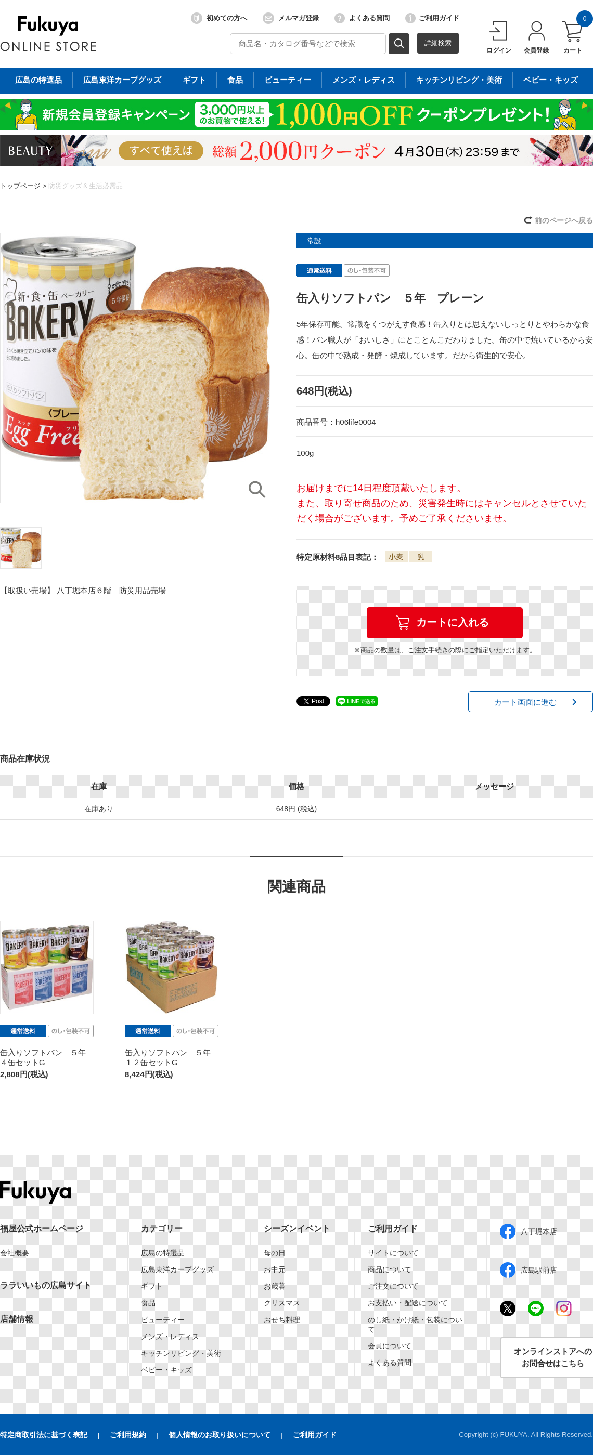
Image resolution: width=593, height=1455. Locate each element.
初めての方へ (219, 18)
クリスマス (282, 1303)
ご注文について (393, 1286)
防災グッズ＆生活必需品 (85, 186)
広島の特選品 (163, 1253)
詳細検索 (438, 43)
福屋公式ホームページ (41, 1228)
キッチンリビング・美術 (181, 1353)
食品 (148, 1303)
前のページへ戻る (564, 220)
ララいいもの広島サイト (46, 1285)
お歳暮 (275, 1286)
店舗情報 (16, 1319)
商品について (389, 1269)
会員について (389, 1346)
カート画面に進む (525, 702)
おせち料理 (282, 1320)
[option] (135, 368)
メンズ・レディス (170, 1336)
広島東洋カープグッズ (177, 1269)
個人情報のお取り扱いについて (219, 1435)
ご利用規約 (128, 1435)
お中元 (275, 1269)
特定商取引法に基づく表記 (43, 1435)
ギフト (152, 1286)
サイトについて (393, 1253)
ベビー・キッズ (166, 1370)
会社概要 (14, 1253)
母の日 (275, 1253)
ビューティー (163, 1320)
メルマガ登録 (291, 18)
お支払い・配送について (408, 1303)
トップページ (20, 186)
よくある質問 (362, 18)
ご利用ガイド (432, 18)
